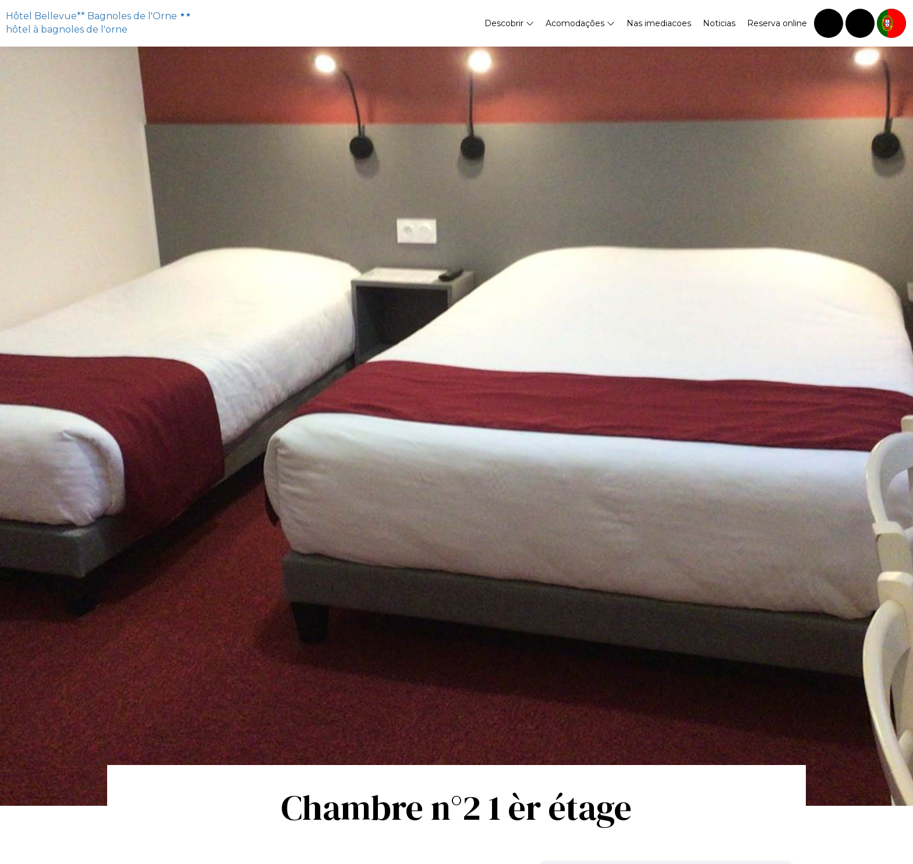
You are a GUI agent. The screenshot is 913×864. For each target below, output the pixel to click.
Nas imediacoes (659, 23)
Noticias (719, 23)
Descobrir (509, 23)
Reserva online (777, 23)
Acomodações (580, 23)
